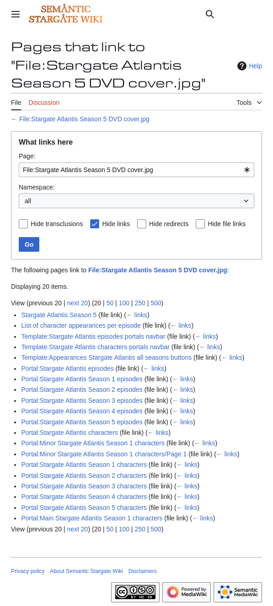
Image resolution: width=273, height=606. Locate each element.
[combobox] (136, 169)
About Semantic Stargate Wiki (86, 571)
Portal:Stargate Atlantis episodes (67, 368)
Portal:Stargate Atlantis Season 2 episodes (81, 389)
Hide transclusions (57, 223)
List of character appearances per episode (81, 325)
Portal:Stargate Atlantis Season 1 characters (84, 464)
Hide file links (226, 223)
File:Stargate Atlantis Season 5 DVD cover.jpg (84, 119)
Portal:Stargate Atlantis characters (69, 432)
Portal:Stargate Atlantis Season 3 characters (84, 486)
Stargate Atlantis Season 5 (58, 315)
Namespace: (37, 187)
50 (110, 303)
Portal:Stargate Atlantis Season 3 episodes (81, 400)
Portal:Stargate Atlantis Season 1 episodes (81, 379)
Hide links (116, 223)
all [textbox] (28, 201)
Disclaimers (142, 571)
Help (248, 65)
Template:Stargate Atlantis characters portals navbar (95, 347)
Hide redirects (168, 223)
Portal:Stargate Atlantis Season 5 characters (84, 507)
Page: (27, 156)
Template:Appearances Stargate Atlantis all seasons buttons (106, 357)
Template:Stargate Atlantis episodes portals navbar (93, 336)
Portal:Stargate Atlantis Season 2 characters (84, 475)
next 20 (77, 303)
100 (124, 303)
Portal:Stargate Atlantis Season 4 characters (84, 496)
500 (155, 303)
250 (139, 303)
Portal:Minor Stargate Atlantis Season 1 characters (93, 443)
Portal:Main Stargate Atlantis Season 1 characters (91, 518)
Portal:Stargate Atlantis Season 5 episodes (81, 422)
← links (136, 315)
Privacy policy (27, 571)
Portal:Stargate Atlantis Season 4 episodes (81, 411)
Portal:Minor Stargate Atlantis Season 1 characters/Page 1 (104, 454)
